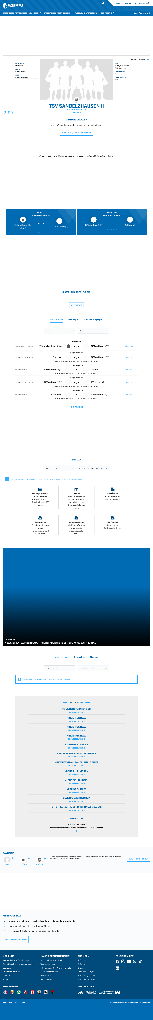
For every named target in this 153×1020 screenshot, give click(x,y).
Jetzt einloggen (140, 3)
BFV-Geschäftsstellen (49, 971)
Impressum (146, 1003)
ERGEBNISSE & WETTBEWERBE (15, 13)
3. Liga (80, 968)
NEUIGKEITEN (35, 13)
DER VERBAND (108, 13)
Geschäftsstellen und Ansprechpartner (18, 964)
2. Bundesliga (83, 964)
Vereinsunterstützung (11, 971)
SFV (4, 1003)
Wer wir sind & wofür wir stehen (16, 960)
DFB (10, 1003)
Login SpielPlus (46, 979)
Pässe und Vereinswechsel (51, 960)
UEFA (17, 1003)
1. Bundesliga (83, 960)
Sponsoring (7, 968)
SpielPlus (119, 3)
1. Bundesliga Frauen (86, 975)
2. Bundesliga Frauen (86, 979)
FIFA (23, 1003)
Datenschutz (134, 1003)
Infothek (128, 3)
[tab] (56, 320)
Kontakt (6, 979)
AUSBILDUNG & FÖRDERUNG (87, 13)
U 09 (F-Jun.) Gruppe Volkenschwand (122, 66)
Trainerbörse (45, 975)
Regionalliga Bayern (86, 971)
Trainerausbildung (47, 964)
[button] (4, 112)
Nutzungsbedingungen (118, 1003)
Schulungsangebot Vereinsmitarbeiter (55, 968)
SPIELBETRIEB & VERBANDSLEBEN (58, 13)
